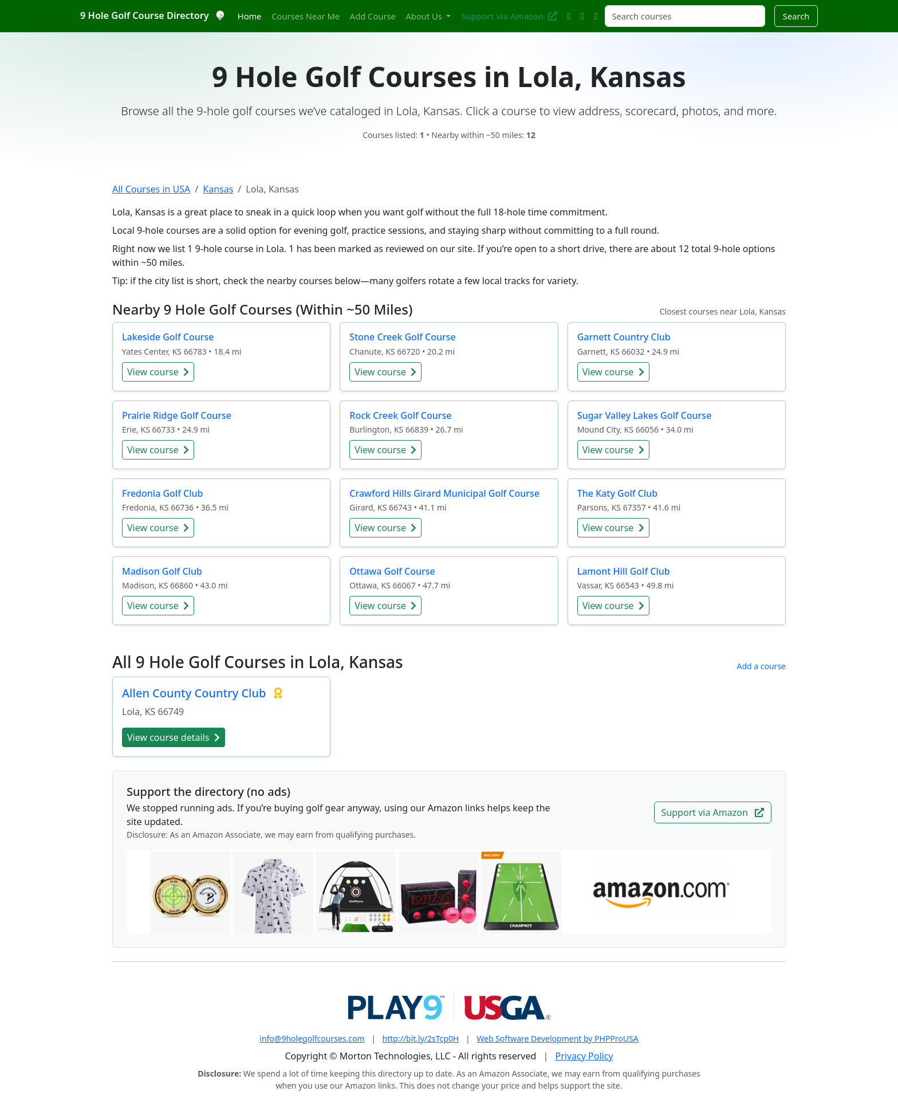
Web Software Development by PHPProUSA (557, 1038)
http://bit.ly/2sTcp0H (421, 1038)
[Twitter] (569, 16)
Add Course (373, 16)
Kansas (218, 189)
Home (250, 16)
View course (158, 372)
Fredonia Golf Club (162, 493)
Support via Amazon (509, 16)
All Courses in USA (151, 189)
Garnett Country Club (624, 337)
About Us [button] (424, 16)
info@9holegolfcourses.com (311, 1038)
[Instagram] (582, 16)
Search (796, 16)
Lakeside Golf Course (168, 337)
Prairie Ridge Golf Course (176, 415)
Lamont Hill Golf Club (623, 571)
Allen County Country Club (195, 693)
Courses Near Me (305, 16)
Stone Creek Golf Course (402, 337)
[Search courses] (685, 16)
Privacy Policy (584, 1056)
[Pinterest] (595, 16)
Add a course (761, 666)
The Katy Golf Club (617, 493)
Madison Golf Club (162, 571)
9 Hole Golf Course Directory (151, 15)
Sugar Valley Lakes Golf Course (644, 415)
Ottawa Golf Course (392, 571)
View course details (173, 737)
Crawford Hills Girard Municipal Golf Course (444, 493)
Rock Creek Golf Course (400, 415)
